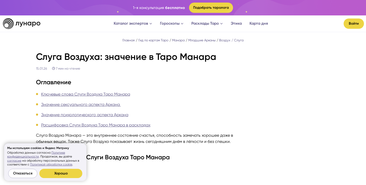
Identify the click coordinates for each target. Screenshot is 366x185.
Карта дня (258, 23)
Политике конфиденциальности (36, 155)
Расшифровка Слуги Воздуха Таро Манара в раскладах (95, 125)
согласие (14, 160)
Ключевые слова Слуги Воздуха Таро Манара (85, 94)
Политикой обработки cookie (51, 164)
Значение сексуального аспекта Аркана (81, 104)
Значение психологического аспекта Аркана (84, 114)
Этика (236, 23)
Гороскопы (172, 23)
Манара (178, 40)
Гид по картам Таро (153, 40)
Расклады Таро (207, 23)
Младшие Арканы (202, 40)
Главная (128, 40)
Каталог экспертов (133, 23)
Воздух (224, 40)
